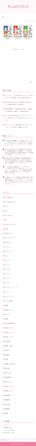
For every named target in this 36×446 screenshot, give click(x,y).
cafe (6, 206)
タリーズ (8, 278)
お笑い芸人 (8, 233)
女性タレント (9, 332)
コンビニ (8, 265)
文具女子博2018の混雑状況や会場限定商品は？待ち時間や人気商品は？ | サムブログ (19, 152)
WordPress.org (9, 433)
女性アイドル (9, 328)
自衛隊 (7, 409)
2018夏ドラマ (9, 197)
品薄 (6, 319)
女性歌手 (8, 341)
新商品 (7, 355)
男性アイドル (9, 386)
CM (6, 211)
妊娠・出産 (8, 346)
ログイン (7, 425)
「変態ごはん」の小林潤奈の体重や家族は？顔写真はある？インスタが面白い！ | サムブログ (18, 171)
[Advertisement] (18, 62)
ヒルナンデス (9, 296)
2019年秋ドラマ (10, 202)
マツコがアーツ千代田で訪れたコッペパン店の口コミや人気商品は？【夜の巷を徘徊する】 (19, 97)
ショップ (8, 274)
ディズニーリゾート (11, 287)
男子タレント (9, 382)
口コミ (7, 314)
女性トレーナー (10, 337)
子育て (7, 350)
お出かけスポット (10, 224)
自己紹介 (8, 404)
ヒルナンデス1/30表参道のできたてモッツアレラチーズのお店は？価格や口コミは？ (18, 126)
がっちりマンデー (10, 238)
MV (6, 220)
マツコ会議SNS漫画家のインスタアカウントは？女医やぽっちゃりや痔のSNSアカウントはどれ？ (19, 118)
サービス (8, 269)
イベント (8, 247)
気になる (8, 373)
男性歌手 (8, 395)
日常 (6, 359)
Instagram (8, 215)
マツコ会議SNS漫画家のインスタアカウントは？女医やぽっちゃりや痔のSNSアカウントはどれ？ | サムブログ (18, 181)
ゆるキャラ (8, 242)
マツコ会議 (8, 301)
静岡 (6, 413)
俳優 (6, 305)
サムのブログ (18, 6)
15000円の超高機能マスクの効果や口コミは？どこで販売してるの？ (19, 141)
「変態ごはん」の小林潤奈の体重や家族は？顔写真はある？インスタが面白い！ (19, 178)
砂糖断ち (8, 400)
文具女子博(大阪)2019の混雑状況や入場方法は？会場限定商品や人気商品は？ (18, 103)
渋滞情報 (8, 377)
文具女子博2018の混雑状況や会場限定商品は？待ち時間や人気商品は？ (19, 159)
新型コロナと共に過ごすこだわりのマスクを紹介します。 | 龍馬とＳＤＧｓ (19, 143)
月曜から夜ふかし (10, 364)
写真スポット (9, 310)
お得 (6, 229)
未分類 (7, 368)
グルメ (7, 256)
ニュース (8, 292)
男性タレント (9, 391)
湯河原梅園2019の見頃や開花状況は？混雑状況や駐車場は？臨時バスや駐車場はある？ (18, 110)
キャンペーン (9, 251)
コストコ (8, 260)
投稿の (8, 428)
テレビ (7, 283)
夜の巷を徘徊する (10, 323)
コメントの (9, 430)
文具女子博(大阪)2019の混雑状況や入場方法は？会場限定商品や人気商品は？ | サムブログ (18, 161)
